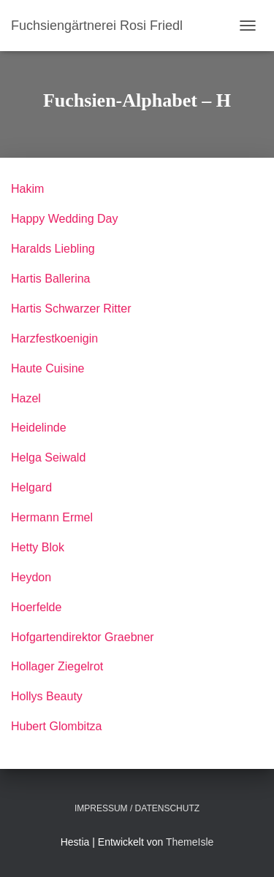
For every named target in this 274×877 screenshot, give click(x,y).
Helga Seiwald (48, 457)
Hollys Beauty (47, 696)
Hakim (27, 189)
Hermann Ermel (52, 517)
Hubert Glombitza (56, 726)
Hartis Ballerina (50, 278)
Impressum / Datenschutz (137, 808)
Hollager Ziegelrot (57, 666)
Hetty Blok (37, 547)
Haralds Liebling (53, 248)
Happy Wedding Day (64, 218)
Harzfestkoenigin (54, 338)
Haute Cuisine (48, 368)
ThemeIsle (189, 842)
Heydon (31, 577)
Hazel (26, 398)
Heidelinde (38, 427)
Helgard (31, 487)
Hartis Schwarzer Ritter (71, 308)
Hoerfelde (36, 607)
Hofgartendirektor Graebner (82, 637)
